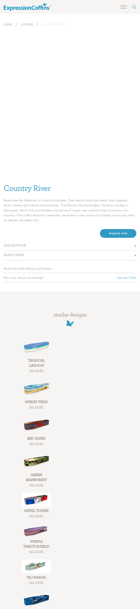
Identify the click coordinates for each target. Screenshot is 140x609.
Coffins (27, 24)
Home (8, 24)
